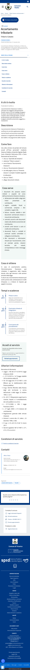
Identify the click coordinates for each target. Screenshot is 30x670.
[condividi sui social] (4, 26)
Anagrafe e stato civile (14, 593)
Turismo (14, 603)
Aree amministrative (14, 576)
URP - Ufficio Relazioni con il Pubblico (14, 647)
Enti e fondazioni (14, 582)
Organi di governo (14, 578)
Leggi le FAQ (14, 654)
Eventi (14, 622)
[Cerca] (27, 6)
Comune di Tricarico (17, 7)
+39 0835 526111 (14, 641)
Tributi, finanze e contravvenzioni (16, 13)
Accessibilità (26, 665)
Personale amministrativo (14, 586)
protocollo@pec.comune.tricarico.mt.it (14, 643)
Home (2, 13)
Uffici (14, 580)
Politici (14, 584)
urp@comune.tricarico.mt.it (14, 645)
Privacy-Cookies (6, 665)
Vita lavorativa (14, 597)
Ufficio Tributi (7, 455)
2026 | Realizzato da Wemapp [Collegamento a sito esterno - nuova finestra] (15, 669)
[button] (28, 1)
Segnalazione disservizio (14, 656)
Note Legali (14, 665)
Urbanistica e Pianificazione (14, 601)
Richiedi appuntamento (11, 359)
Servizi (6, 13)
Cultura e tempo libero (14, 595)
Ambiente (14, 611)
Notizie (14, 618)
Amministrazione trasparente (14, 630)
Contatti (14, 633)
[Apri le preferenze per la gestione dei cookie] (2, 667)
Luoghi (14, 588)
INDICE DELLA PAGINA (7, 55)
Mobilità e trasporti (14, 605)
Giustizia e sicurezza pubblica (14, 607)
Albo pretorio (14, 628)
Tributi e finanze (14, 609)
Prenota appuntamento (14, 652)
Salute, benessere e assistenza (14, 613)
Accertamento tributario (6, 15)
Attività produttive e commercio (14, 599)
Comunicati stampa (14, 620)
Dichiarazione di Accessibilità (14, 658)
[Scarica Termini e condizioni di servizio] (10, 443)
